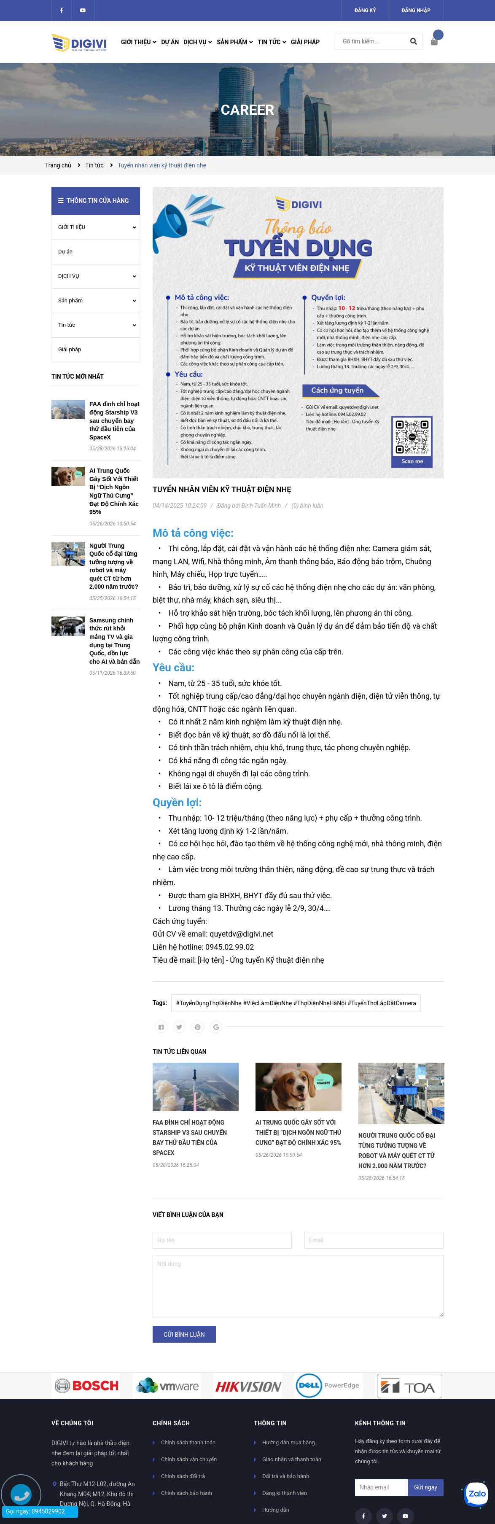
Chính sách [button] (171, 1423)
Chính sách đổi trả (183, 1476)
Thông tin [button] (270, 1423)
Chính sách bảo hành (186, 1493)
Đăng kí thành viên (284, 1493)
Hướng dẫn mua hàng (288, 1442)
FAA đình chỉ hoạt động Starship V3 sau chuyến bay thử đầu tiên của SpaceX (114, 420)
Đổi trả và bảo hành (285, 1476)
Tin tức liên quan (180, 1051)
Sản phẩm (70, 300)
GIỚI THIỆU (71, 227)
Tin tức (66, 325)
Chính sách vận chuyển (189, 1459)
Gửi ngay (425, 1487)
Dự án (65, 251)
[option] (196, 1115)
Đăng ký (365, 10)
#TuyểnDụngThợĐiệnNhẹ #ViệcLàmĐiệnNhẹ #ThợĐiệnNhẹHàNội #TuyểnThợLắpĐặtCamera (296, 1003)
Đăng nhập (416, 10)
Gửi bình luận (184, 1334)
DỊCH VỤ (68, 276)
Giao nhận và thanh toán (291, 1459)
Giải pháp (69, 349)
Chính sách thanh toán (188, 1442)
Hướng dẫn (275, 1510)
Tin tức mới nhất (77, 376)
